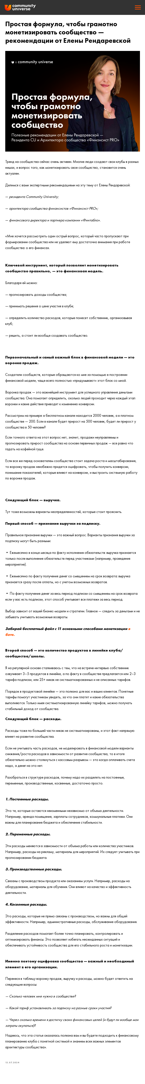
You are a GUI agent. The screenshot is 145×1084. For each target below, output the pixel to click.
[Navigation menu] (138, 7)
